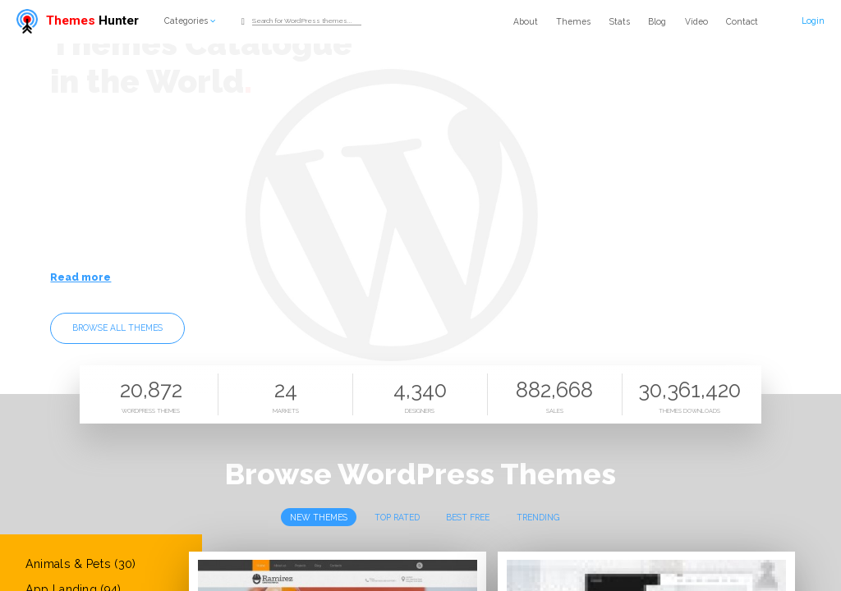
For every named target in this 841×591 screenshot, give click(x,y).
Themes (573, 21)
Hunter (77, 20)
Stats (619, 21)
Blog (657, 21)
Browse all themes (117, 327)
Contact (742, 21)
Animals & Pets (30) (80, 563)
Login (813, 20)
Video (696, 21)
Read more (80, 277)
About (525, 21)
